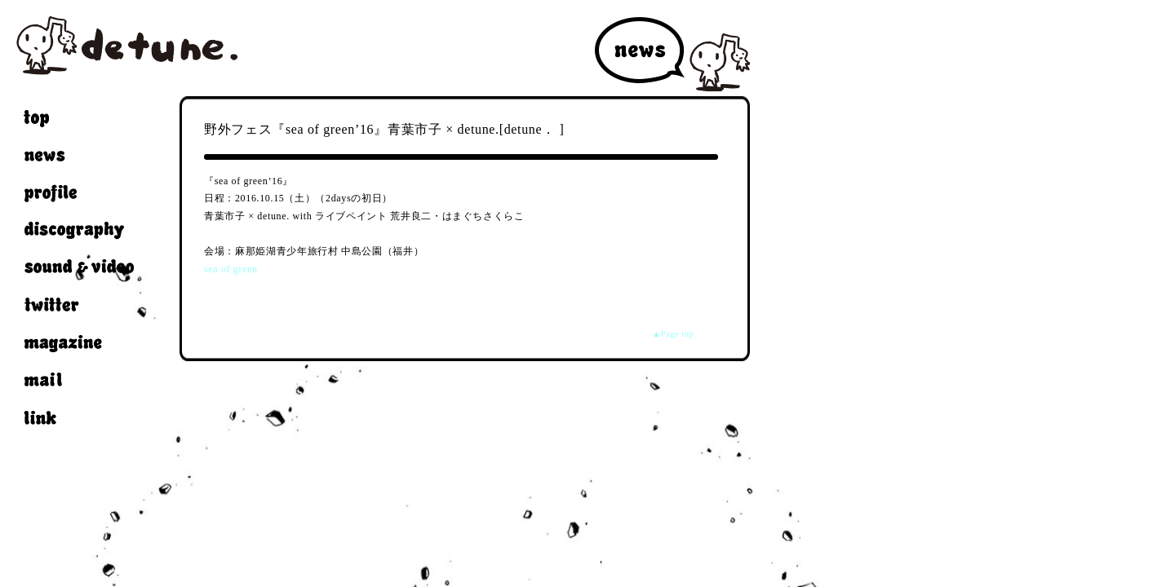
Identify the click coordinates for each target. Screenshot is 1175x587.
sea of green (231, 269)
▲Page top (673, 333)
